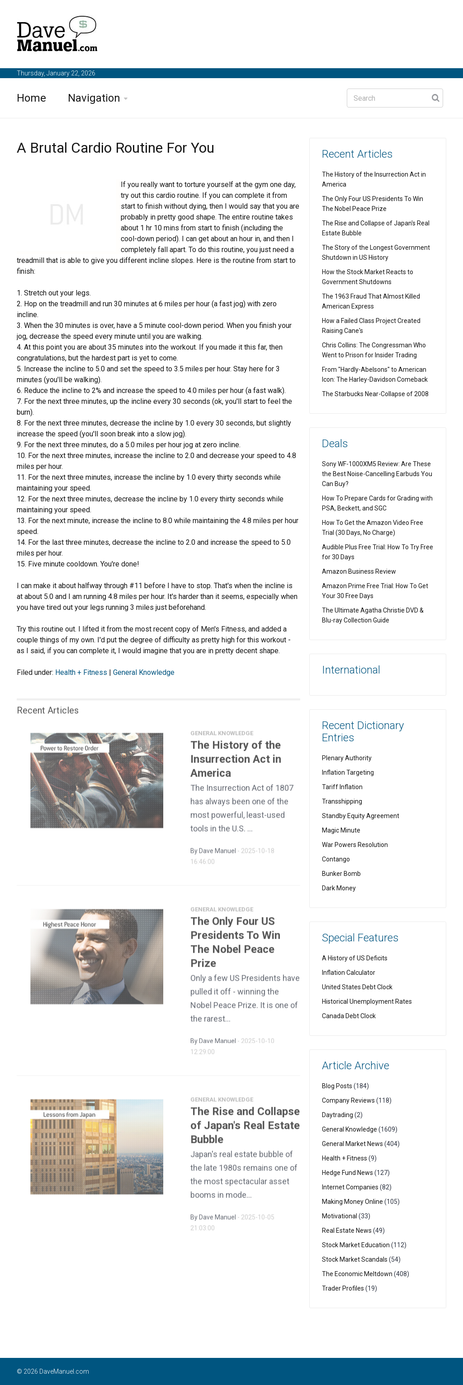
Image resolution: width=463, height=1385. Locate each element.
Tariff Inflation (342, 787)
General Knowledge (144, 672)
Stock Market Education (356, 1245)
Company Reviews (348, 1100)
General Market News (352, 1143)
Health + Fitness (81, 672)
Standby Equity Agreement (360, 815)
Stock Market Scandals (354, 1259)
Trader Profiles (343, 1288)
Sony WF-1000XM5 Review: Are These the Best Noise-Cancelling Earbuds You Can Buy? (377, 473)
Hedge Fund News (347, 1172)
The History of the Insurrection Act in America (235, 762)
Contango (336, 859)
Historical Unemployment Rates (367, 1001)
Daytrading (337, 1114)
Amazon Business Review (359, 571)
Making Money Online (352, 1201)
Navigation (94, 98)
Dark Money (339, 888)
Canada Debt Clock (349, 1016)
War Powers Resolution (355, 844)
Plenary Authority (347, 758)
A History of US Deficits (354, 958)
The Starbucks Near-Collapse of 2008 (375, 394)
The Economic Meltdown (357, 1273)
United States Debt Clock (357, 987)
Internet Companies (350, 1187)
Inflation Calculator (348, 972)
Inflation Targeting (348, 772)
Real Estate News (347, 1230)
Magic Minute (341, 830)
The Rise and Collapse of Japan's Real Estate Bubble (245, 1129)
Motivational (339, 1216)
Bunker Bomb (341, 873)
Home (31, 98)
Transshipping (342, 801)
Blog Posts (337, 1086)
